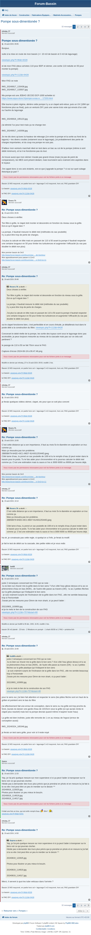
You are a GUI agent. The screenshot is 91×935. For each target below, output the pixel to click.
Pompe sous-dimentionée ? (20, 21)
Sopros (13, 840)
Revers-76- (14, 287)
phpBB (25, 923)
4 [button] (85, 26)
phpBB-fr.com (49, 926)
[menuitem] (5, 10)
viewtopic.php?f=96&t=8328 (14, 60)
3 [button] (81, 26)
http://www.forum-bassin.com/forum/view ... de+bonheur (23, 255)
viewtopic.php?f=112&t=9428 (15, 75)
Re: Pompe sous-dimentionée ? (20, 209)
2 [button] (77, 26)
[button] (88, 27)
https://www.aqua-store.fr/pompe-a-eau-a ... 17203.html (27, 98)
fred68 (12, 656)
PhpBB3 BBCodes (72, 923)
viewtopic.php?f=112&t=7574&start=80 (20, 612)
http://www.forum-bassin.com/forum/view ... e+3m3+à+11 (24, 260)
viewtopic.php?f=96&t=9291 (13, 814)
